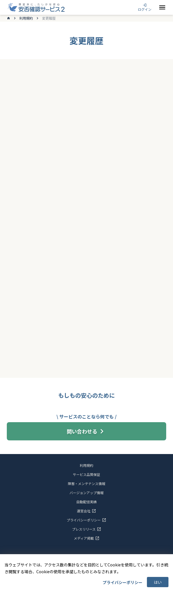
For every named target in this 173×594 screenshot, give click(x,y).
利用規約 (26, 18)
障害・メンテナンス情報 (86, 483)
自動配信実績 (86, 502)
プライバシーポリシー (122, 582)
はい (158, 582)
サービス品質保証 (86, 474)
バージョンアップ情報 (86, 492)
